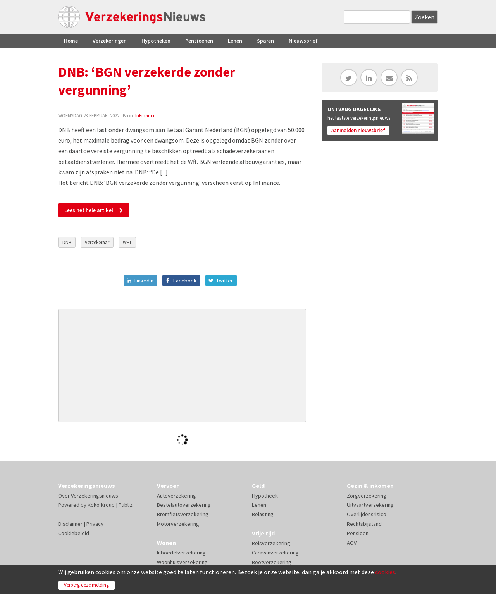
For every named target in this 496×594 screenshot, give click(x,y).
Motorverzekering (178, 523)
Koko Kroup (101, 504)
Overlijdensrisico (366, 514)
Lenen (235, 40)
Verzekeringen (110, 40)
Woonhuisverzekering (182, 562)
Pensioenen (199, 40)
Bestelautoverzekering (184, 504)
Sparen (265, 40)
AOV (351, 542)
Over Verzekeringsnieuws (88, 495)
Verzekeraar (97, 242)
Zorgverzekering (366, 495)
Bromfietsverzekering (182, 514)
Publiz (126, 504)
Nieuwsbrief (303, 40)
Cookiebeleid (73, 533)
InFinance (145, 115)
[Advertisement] (182, 365)
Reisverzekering (271, 543)
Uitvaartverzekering (370, 504)
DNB (66, 242)
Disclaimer (70, 523)
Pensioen (358, 533)
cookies (385, 572)
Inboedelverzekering (181, 552)
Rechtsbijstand (364, 523)
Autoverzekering (176, 495)
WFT (127, 242)
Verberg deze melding (86, 585)
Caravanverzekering (275, 552)
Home (71, 40)
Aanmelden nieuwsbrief (358, 130)
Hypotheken (155, 40)
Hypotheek (265, 495)
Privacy (94, 523)
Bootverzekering (271, 562)
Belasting (263, 514)
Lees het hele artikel (88, 210)
